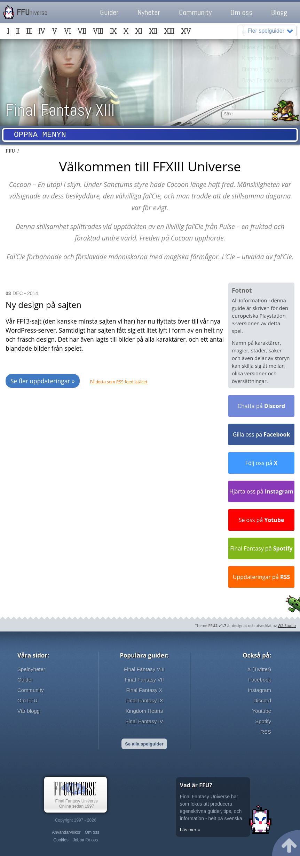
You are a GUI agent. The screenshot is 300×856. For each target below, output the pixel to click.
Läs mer (188, 829)
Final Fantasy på (261, 548)
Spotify (263, 721)
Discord (262, 700)
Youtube (261, 711)
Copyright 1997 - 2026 (75, 820)
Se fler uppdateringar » (42, 381)
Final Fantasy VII (144, 680)
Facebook (259, 680)
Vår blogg (28, 711)
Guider (109, 12)
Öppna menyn (40, 135)
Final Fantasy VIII (144, 669)
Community (195, 12)
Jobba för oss (85, 840)
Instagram (259, 690)
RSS (265, 732)
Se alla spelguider (144, 744)
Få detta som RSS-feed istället (119, 382)
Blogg (279, 12)
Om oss (241, 12)
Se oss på (261, 520)
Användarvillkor (66, 832)
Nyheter (148, 12)
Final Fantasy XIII (60, 110)
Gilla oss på (261, 434)
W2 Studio (287, 625)
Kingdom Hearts (144, 711)
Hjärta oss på (261, 491)
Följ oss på (261, 463)
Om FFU (27, 700)
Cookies (60, 840)
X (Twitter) (259, 669)
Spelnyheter (31, 669)
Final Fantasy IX (144, 700)
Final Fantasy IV (144, 721)
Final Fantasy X (144, 690)
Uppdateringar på (261, 577)
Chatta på (261, 406)
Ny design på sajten (43, 304)
